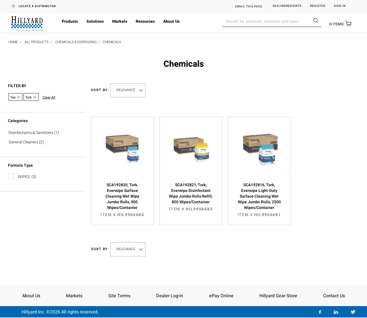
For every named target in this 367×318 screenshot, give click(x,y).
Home (13, 42)
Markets (119, 21)
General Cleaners (23, 142)
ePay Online (221, 295)
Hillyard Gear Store (278, 295)
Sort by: (100, 90)
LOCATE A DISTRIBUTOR (37, 6)
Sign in (340, 6)
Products (70, 21)
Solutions (95, 21)
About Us (171, 21)
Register (317, 6)
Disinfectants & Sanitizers (31, 133)
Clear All (49, 97)
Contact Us (334, 295)
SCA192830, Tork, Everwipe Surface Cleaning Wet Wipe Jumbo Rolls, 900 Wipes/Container (122, 200)
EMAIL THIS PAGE (248, 7)
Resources (145, 21)
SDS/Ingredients (287, 6)
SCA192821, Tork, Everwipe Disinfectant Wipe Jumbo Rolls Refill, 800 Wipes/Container (190, 197)
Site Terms (119, 295)
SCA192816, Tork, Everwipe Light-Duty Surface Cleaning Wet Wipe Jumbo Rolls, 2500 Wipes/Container (259, 200)
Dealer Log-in (169, 295)
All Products (36, 42)
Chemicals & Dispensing (76, 42)
